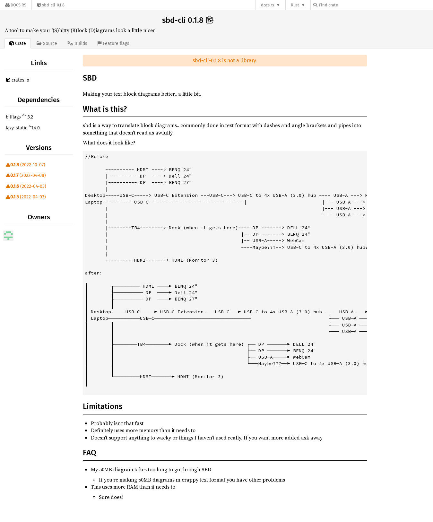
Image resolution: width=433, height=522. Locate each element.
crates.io (17, 80)
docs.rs (267, 5)
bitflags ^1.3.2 (19, 117)
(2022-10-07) (25, 165)
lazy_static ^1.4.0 (23, 128)
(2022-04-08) (26, 175)
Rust (295, 5)
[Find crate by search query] (345, 5)
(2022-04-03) (26, 186)
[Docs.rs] (15, 5)
